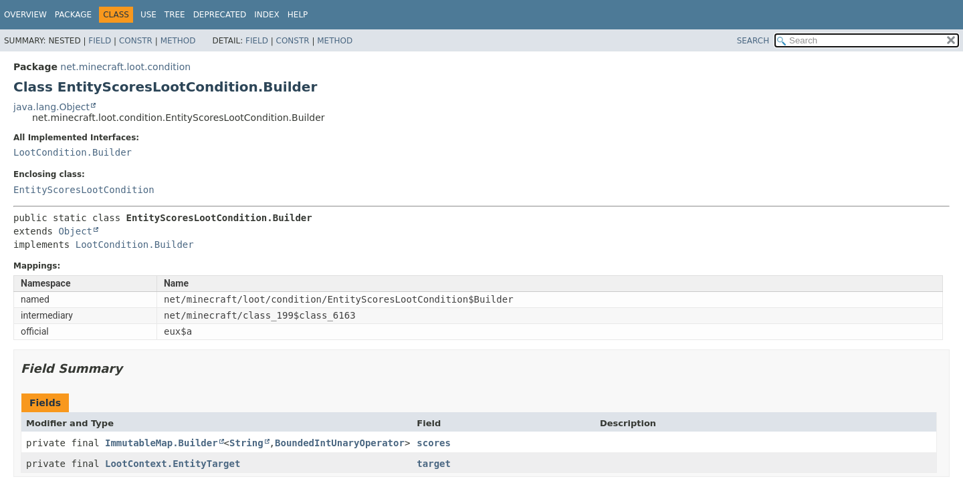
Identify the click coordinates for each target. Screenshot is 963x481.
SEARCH (753, 40)
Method (178, 40)
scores (434, 443)
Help (298, 14)
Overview (25, 14)
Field (99, 40)
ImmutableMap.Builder (161, 443)
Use (148, 14)
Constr (135, 40)
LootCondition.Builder (72, 152)
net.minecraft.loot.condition (125, 66)
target (434, 463)
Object (75, 231)
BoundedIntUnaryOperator (340, 443)
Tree (175, 14)
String (246, 443)
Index (267, 14)
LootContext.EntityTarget (172, 463)
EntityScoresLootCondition (83, 189)
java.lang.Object (51, 107)
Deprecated (220, 14)
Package (73, 14)
